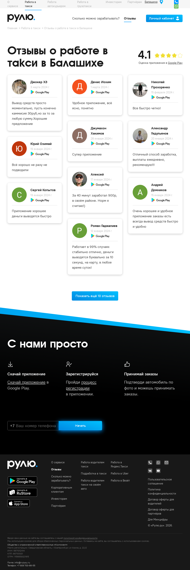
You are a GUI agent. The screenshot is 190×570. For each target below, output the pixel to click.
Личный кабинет (161, 18)
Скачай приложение (26, 382)
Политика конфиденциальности (162, 491)
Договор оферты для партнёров (161, 511)
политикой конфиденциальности (80, 538)
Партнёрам (58, 505)
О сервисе (58, 462)
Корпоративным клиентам (61, 489)
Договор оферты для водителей (161, 501)
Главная (12, 28)
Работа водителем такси (92, 464)
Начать (80, 425)
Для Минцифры (158, 519)
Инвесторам (59, 498)
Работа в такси (30, 28)
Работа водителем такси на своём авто (92, 484)
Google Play (175, 63)
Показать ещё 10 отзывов (95, 296)
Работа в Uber (120, 473)
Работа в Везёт (120, 480)
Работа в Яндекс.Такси (119, 464)
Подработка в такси (94, 473)
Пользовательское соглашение (160, 481)
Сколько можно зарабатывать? (95, 18)
